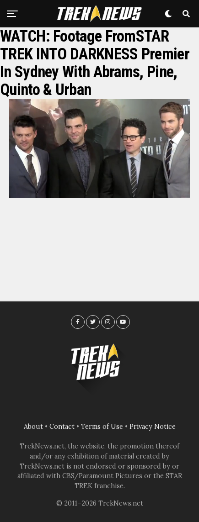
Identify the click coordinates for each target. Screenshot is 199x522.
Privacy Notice (152, 426)
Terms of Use (102, 426)
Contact (62, 426)
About (33, 426)
